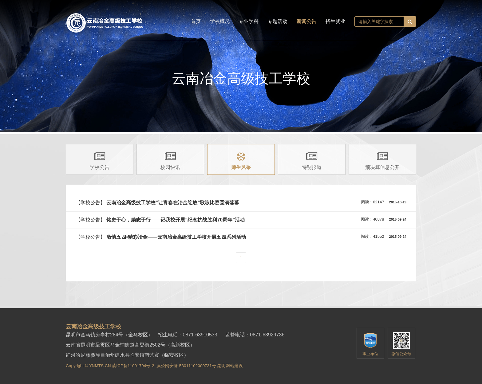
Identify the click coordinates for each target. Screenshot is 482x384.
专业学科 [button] (249, 21)
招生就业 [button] (335, 21)
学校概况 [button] (220, 21)
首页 (196, 21)
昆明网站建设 (230, 365)
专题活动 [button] (277, 21)
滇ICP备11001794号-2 (133, 365)
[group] (99, 159)
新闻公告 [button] (306, 21)
